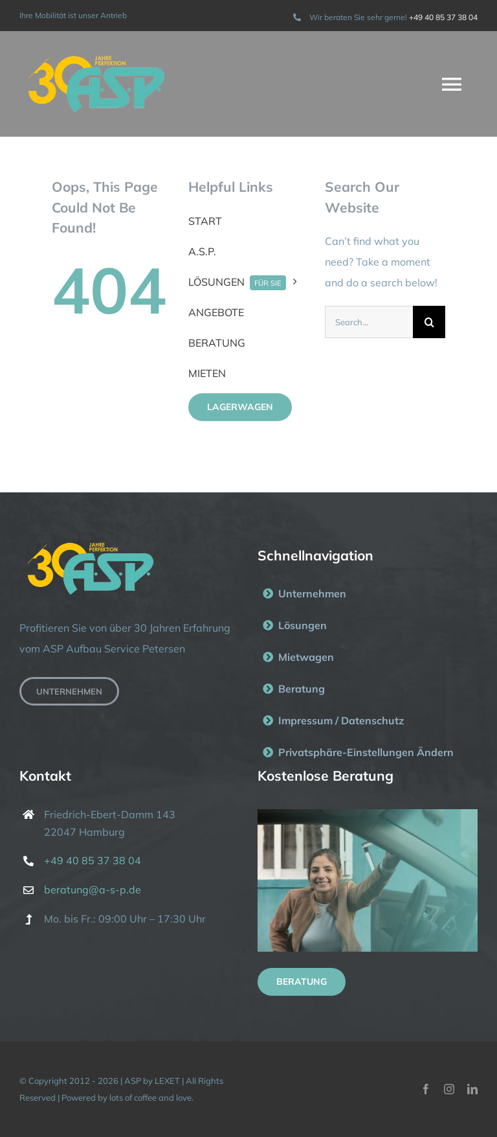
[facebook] (426, 1089)
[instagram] (449, 1089)
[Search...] (369, 322)
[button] (368, 752)
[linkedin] (472, 1089)
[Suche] (429, 322)
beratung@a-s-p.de (92, 889)
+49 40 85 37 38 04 (443, 17)
